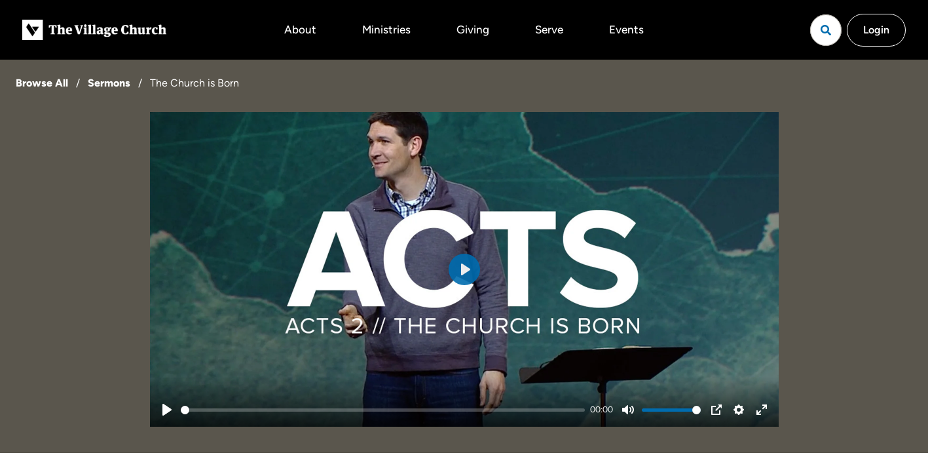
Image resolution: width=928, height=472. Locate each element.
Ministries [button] (386, 29)
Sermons (109, 83)
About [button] (300, 29)
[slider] (383, 410)
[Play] (167, 409)
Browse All (42, 83)
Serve (549, 29)
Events (626, 29)
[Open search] (826, 30)
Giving (472, 29)
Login (876, 30)
